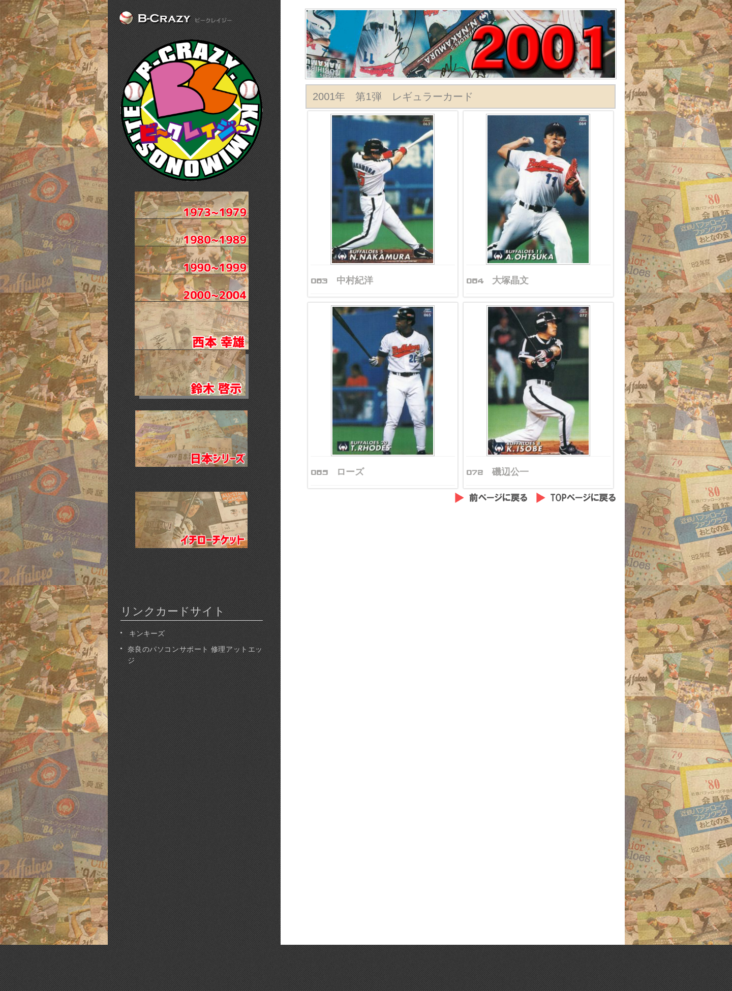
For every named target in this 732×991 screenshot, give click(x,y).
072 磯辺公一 (497, 472)
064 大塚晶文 (497, 280)
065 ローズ (337, 472)
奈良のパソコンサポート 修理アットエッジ (195, 654)
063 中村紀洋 (342, 280)
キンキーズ (146, 632)
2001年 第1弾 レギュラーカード (393, 96)
